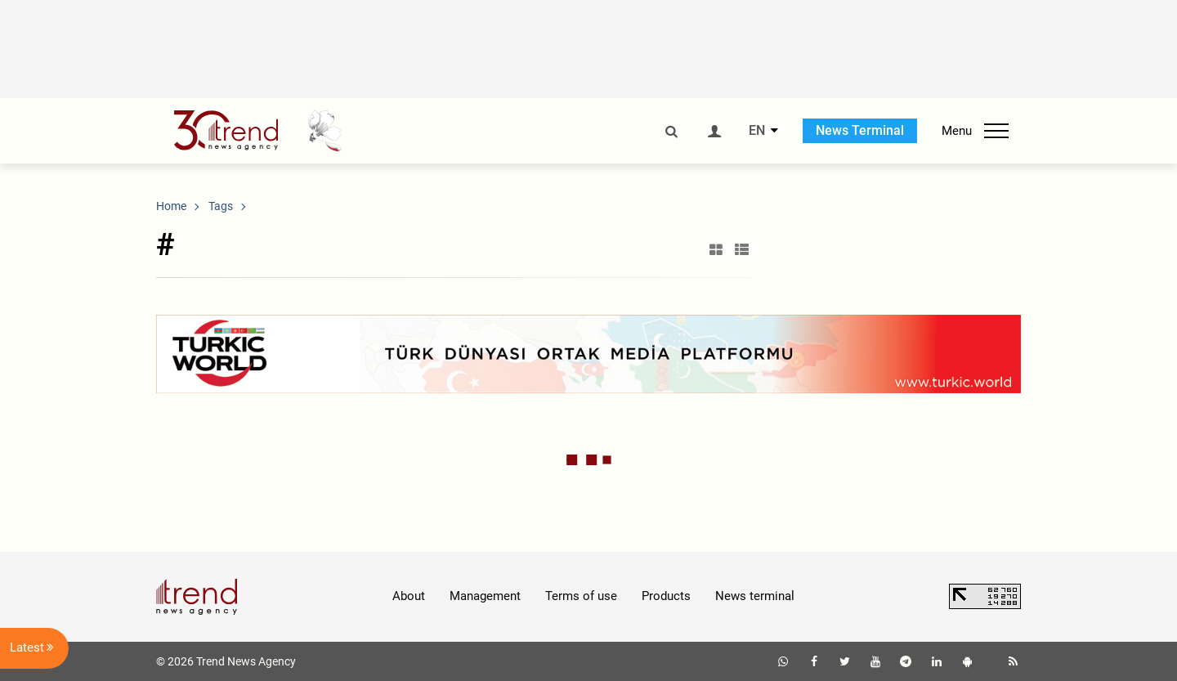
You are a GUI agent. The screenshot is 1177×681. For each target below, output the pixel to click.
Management (485, 596)
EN (757, 130)
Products (666, 596)
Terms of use (581, 596)
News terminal (754, 596)
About (408, 596)
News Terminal (860, 130)
